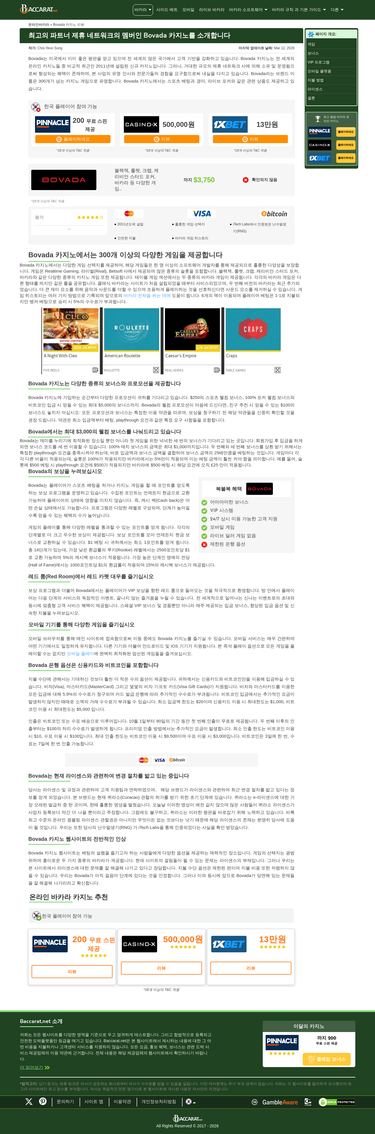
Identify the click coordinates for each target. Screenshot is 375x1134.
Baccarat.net (38, 9)
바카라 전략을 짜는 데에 (147, 295)
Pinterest (45, 1103)
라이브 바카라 (212, 10)
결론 (311, 98)
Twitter (29, 1101)
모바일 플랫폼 (319, 71)
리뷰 (165, 138)
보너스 (313, 53)
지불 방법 (316, 80)
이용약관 (122, 1102)
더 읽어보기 (31, 1068)
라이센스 (315, 89)
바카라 (141, 10)
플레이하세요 (77, 138)
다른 (335, 10)
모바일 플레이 (80, 653)
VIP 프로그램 (319, 62)
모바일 (188, 10)
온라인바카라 (38, 25)
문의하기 (65, 1102)
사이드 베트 (167, 10)
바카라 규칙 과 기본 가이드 (296, 10)
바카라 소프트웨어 (246, 10)
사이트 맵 (93, 1102)
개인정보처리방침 (158, 1102)
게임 (311, 44)
